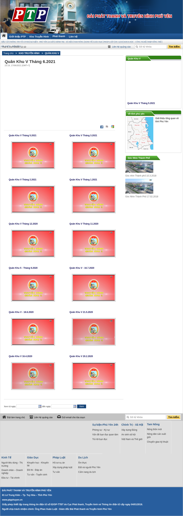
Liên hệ (73, 36)
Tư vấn (56, 472)
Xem (81, 406)
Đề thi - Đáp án (34, 470)
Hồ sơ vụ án (59, 462)
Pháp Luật (109, 42)
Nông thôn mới (154, 429)
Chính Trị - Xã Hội (63, 42)
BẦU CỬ (4, 42)
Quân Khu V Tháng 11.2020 (83, 224)
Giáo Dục (98, 42)
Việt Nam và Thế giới (131, 439)
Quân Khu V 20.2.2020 (81, 356)
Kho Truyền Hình (39, 36)
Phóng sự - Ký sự (101, 430)
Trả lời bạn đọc (99, 439)
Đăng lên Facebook (101, 126)
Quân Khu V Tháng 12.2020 (23, 224)
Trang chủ (8, 53)
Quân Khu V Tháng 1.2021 (83, 179)
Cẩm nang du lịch (87, 472)
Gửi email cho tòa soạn (73, 417)
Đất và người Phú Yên (89, 467)
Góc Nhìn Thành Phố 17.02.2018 (141, 196)
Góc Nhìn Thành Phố (139, 158)
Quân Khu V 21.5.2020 (81, 312)
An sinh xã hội (128, 434)
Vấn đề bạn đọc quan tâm (105, 434)
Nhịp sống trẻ (154, 42)
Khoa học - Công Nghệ (135, 42)
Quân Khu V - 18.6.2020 (21, 312)
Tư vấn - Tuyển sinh (37, 474)
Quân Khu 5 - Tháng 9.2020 (23, 268)
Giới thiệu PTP (17, 36)
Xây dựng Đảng (129, 430)
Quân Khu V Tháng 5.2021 (22, 135)
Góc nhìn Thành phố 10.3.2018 (140, 175)
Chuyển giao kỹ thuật (157, 442)
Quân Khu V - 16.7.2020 (81, 268)
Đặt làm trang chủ (16, 417)
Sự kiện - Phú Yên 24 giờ (42, 42)
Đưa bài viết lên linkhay (107, 126)
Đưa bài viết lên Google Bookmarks (112, 126)
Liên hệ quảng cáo (121, 46)
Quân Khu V (52, 53)
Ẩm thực (82, 462)
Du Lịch (119, 42)
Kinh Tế (88, 42)
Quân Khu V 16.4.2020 (20, 356)
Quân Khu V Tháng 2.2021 (22, 179)
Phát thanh (58, 36)
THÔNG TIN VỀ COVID (19, 42)
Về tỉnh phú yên (136, 114)
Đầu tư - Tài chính (10, 477)
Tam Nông (79, 42)
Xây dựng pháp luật (62, 467)
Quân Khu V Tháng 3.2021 (83, 135)
